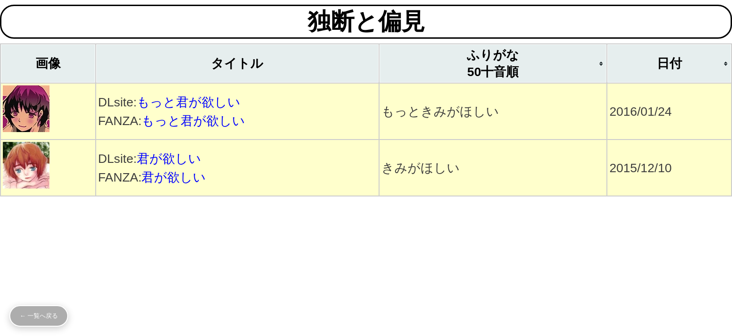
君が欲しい (169, 159)
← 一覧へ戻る (39, 315)
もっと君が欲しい (188, 102)
